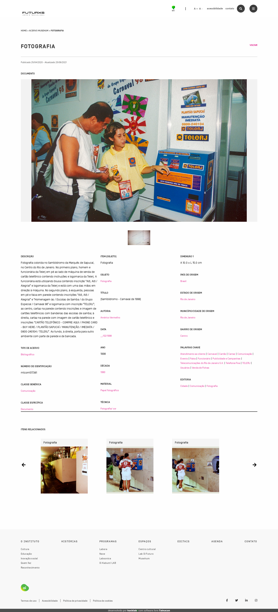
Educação (26, 553)
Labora (103, 549)
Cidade (184, 386)
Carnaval (212, 353)
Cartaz (231, 353)
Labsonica (105, 558)
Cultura (25, 549)
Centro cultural (147, 549)
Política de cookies (103, 600)
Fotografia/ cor (108, 408)
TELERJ (246, 363)
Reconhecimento (30, 567)
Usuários (185, 367)
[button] (23, 465)
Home (24, 30)
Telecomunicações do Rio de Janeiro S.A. (202, 363)
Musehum (144, 558)
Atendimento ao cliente (192, 353)
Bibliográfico (27, 354)
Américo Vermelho (110, 317)
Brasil (183, 281)
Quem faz (26, 562)
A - (200, 9)
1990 (103, 372)
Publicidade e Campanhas (226, 358)
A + (196, 9)
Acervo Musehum (38, 30)
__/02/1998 (106, 335)
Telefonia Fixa (233, 363)
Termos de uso (28, 600)
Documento (27, 409)
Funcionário (204, 358)
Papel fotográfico (110, 390)
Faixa (193, 358)
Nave (102, 553)
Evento (184, 358)
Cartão (222, 353)
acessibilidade (215, 8)
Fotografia (106, 281)
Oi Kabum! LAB (107, 562)
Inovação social (29, 558)
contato (229, 8)
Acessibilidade (50, 600)
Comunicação (28, 390)
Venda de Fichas (200, 367)
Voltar (253, 45)
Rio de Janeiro (187, 299)
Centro (184, 335)
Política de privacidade (75, 600)
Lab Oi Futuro (146, 553)
